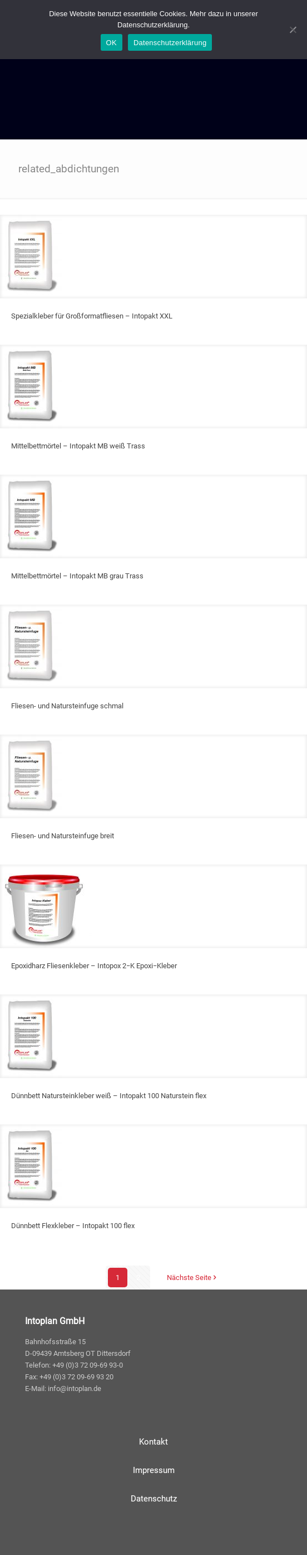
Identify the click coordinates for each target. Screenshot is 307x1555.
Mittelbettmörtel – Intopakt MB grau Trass (77, 576)
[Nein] (293, 29)
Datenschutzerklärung (169, 42)
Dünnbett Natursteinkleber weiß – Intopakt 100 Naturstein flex (108, 1096)
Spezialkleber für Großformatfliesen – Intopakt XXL (91, 316)
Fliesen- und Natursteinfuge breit (62, 836)
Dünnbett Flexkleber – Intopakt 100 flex (73, 1225)
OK (111, 42)
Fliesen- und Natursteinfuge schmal (67, 706)
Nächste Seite (193, 1277)
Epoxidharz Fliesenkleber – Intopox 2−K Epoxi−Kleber (94, 966)
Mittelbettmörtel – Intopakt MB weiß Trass (78, 446)
